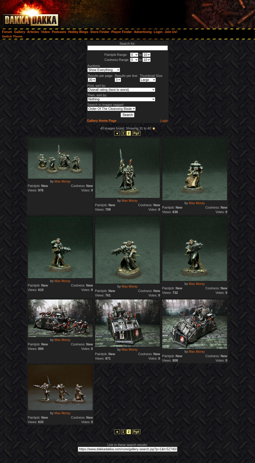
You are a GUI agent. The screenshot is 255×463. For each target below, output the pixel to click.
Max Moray (62, 181)
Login (164, 120)
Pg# (136, 133)
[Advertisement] (200, 13)
